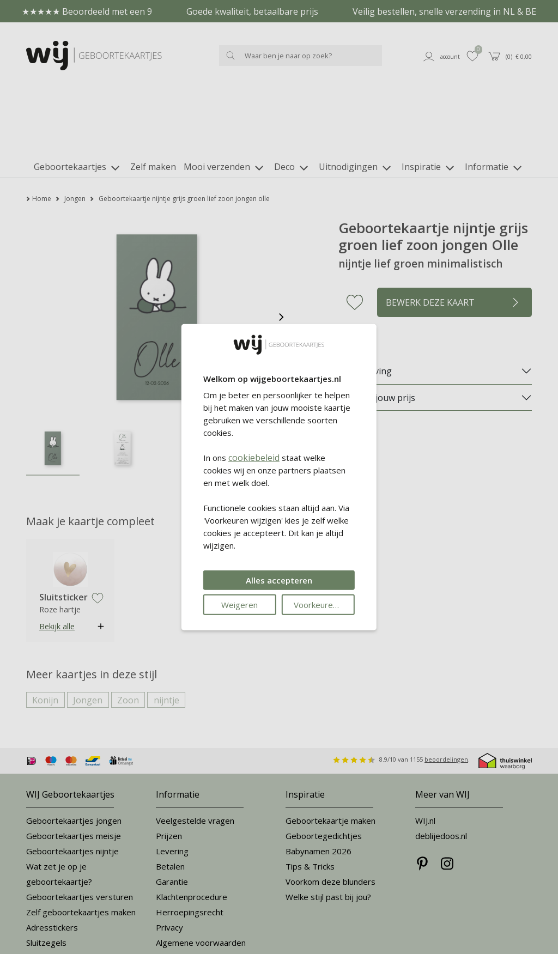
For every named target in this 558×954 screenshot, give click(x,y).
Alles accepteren (279, 580)
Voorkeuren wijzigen (324, 604)
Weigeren (239, 604)
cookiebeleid (254, 458)
